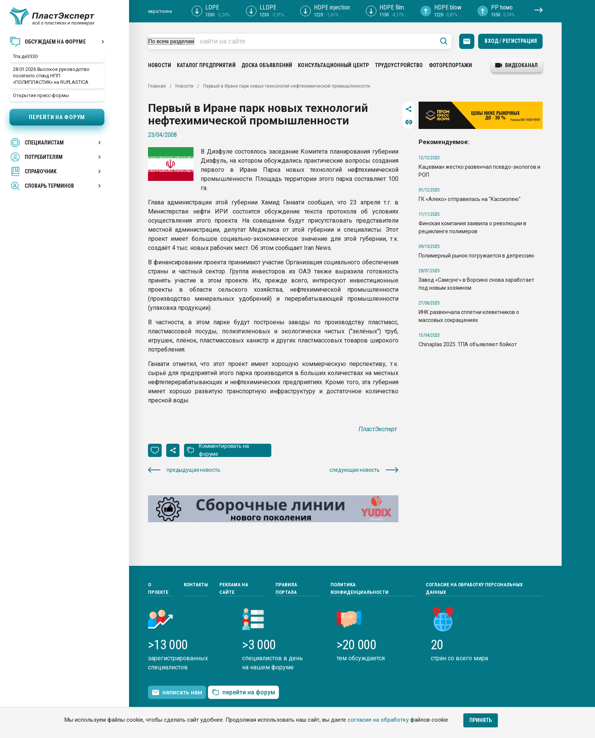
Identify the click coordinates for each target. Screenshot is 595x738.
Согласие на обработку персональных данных (474, 588)
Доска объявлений (266, 65)
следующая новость (363, 470)
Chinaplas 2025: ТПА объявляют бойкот (468, 344)
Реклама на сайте (233, 588)
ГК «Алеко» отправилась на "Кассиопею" (470, 199)
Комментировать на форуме (224, 450)
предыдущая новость (184, 470)
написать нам (177, 692)
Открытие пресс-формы (41, 95)
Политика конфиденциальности (360, 588)
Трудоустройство (399, 65)
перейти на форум (243, 693)
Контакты (196, 584)
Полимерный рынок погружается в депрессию (476, 256)
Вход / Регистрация (511, 41)
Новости (159, 65)
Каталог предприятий (206, 65)
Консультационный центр (333, 65)
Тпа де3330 (25, 56)
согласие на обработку (378, 719)
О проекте (158, 588)
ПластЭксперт (378, 429)
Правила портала (286, 588)
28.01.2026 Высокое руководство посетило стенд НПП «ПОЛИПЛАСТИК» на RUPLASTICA (51, 75)
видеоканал (516, 65)
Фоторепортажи (450, 65)
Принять (480, 720)
